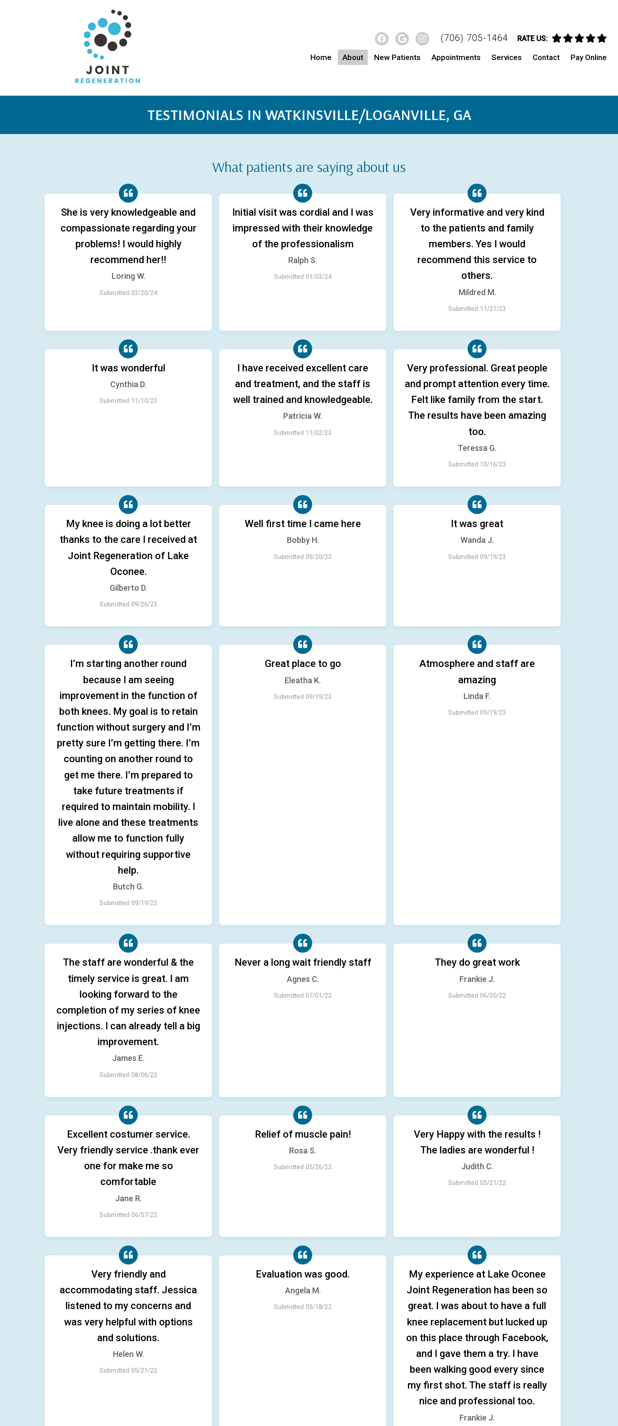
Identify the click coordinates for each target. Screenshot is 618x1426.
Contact (546, 57)
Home (321, 57)
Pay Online (589, 57)
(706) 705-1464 (474, 37)
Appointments (456, 57)
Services (507, 57)
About (352, 57)
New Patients (397, 57)
